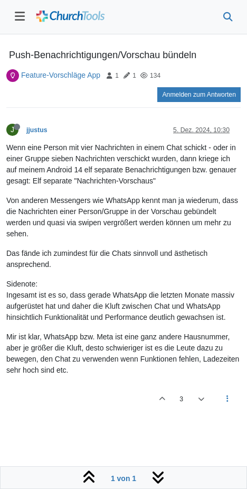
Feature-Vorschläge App (60, 75)
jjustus (36, 130)
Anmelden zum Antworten (199, 94)
